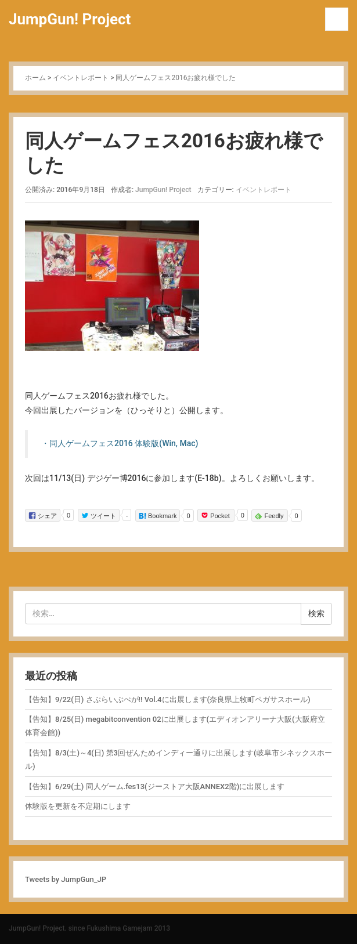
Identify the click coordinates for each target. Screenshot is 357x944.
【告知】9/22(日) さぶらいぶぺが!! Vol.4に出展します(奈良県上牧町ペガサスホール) (168, 699)
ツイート (98, 515)
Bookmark (158, 515)
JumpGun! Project (70, 19)
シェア (42, 515)
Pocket (215, 515)
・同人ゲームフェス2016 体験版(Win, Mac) (119, 443)
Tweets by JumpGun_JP (65, 879)
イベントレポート (81, 78)
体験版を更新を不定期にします (78, 806)
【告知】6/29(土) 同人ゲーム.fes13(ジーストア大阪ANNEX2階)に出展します (154, 786)
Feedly (269, 515)
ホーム (35, 78)
